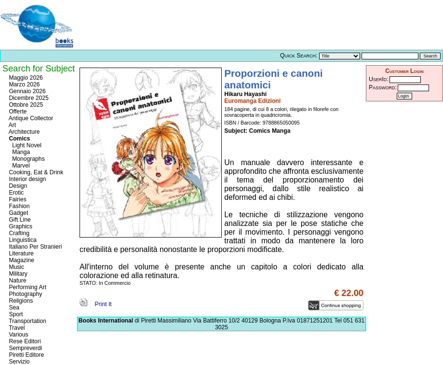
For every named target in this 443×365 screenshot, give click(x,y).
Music (15, 267)
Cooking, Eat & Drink (35, 172)
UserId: (379, 79)
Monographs (26, 158)
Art (11, 125)
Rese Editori (24, 341)
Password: (383, 87)
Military (17, 273)
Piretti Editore (25, 354)
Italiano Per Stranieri (34, 246)
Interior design (26, 179)
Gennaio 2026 (26, 91)
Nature (17, 280)
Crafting (18, 233)
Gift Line (19, 219)
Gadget (17, 213)
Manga (18, 152)
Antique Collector (30, 118)
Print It (96, 304)
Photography (24, 294)
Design (17, 185)
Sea (13, 307)
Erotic (15, 192)
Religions (20, 300)
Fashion (18, 206)
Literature (20, 253)
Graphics (19, 226)
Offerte (17, 111)
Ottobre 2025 (25, 104)
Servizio (18, 361)
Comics (18, 138)
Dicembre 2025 (28, 98)
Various (17, 334)
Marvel (18, 165)
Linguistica (22, 240)
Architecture (23, 131)
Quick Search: (298, 55)
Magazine (20, 260)
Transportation (26, 321)
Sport (15, 314)
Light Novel (24, 145)
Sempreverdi (24, 348)
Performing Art (26, 287)
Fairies (17, 199)
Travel (16, 327)
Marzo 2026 (23, 84)
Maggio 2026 (25, 77)
